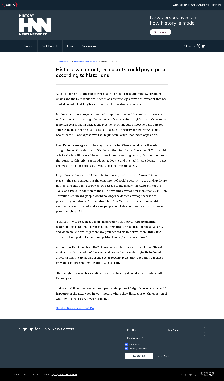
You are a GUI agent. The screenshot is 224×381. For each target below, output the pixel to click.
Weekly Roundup (138, 348)
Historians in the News (85, 61)
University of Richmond (209, 4)
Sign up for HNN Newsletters (64, 374)
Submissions (89, 46)
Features (28, 46)
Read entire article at (75, 308)
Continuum (135, 344)
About (70, 46)
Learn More (163, 356)
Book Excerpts (50, 46)
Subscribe (160, 32)
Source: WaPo (63, 61)
